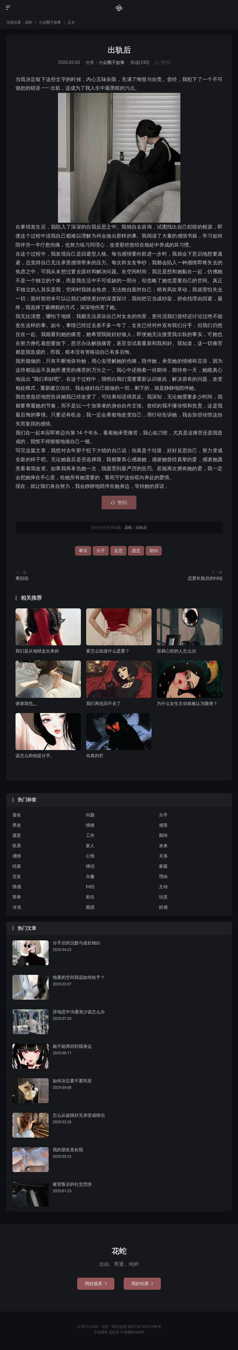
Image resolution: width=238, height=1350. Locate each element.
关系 (163, 855)
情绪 (90, 825)
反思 (118, 550)
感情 (16, 855)
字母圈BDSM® (132, 1332)
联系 (16, 845)
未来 (163, 845)
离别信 (22, 578)
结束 (16, 866)
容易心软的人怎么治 (176, 650)
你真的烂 (95, 755)
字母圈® (101, 1332)
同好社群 (142, 1283)
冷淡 (16, 907)
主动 (163, 886)
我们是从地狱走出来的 (37, 650)
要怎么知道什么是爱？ (108, 650)
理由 (163, 876)
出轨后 (119, 50)
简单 (16, 896)
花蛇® (114, 1332)
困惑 (90, 907)
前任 (90, 896)
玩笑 (163, 896)
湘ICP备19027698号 (144, 1327)
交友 (16, 876)
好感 (163, 907)
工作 (90, 835)
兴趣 (90, 876)
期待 (153, 550)
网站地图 (119, 1327)
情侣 (90, 866)
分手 (100, 550)
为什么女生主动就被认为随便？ (187, 703)
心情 (90, 855)
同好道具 (96, 1283)
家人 (90, 845)
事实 (83, 550)
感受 (163, 825)
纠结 (90, 886)
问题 (90, 814)
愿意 (136, 550)
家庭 (163, 866)
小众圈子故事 (50, 22)
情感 (16, 886)
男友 (16, 825)
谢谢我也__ (26, 703)
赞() (163, 62)
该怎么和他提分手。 (35, 755)
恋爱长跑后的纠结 (205, 578)
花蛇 (119, 7)
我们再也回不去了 (103, 703)
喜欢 (16, 814)
